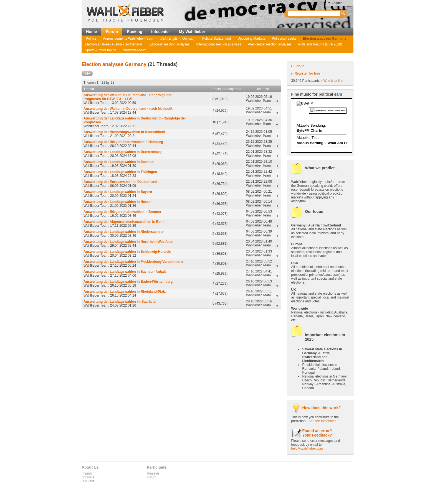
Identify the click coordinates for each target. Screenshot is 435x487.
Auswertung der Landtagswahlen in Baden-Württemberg (128, 282)
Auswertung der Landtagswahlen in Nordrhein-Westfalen (128, 242)
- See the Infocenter (321, 421)
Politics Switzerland (216, 38)
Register (153, 473)
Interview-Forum (134, 50)
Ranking (134, 31)
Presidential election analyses (270, 44)
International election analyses (218, 44)
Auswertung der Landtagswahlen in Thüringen (120, 172)
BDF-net (88, 481)
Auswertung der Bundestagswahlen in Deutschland (124, 132)
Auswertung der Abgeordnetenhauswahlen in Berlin (125, 222)
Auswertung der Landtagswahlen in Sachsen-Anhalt (125, 272)
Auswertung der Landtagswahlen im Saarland (120, 302)
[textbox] (314, 13)
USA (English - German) (178, 38)
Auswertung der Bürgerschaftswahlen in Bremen (122, 212)
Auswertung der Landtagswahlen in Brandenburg (122, 152)
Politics (91, 38)
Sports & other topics (100, 50)
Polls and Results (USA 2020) (320, 44)
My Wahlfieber (192, 31)
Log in (299, 66)
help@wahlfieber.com (307, 448)
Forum (112, 31)
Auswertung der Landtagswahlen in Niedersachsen (124, 232)
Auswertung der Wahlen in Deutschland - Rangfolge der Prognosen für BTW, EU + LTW (128, 97)
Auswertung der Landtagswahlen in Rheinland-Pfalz (125, 292)
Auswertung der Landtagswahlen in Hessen (118, 202)
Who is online (333, 81)
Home (91, 31)
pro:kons (88, 477)
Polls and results (284, 38)
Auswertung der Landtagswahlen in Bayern (118, 192)
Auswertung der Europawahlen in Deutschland (120, 182)
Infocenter (160, 31)
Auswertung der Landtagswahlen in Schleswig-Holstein (127, 252)
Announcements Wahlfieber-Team (128, 38)
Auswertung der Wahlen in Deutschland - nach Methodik (128, 109)
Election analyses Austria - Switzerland (113, 44)
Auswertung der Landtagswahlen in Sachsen (119, 162)
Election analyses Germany (324, 38)
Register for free (307, 73)
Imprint (87, 473)
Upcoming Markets (251, 38)
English (337, 2)
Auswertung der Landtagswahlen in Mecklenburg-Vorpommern (133, 262)
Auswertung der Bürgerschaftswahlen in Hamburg (123, 142)
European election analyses (169, 44)
